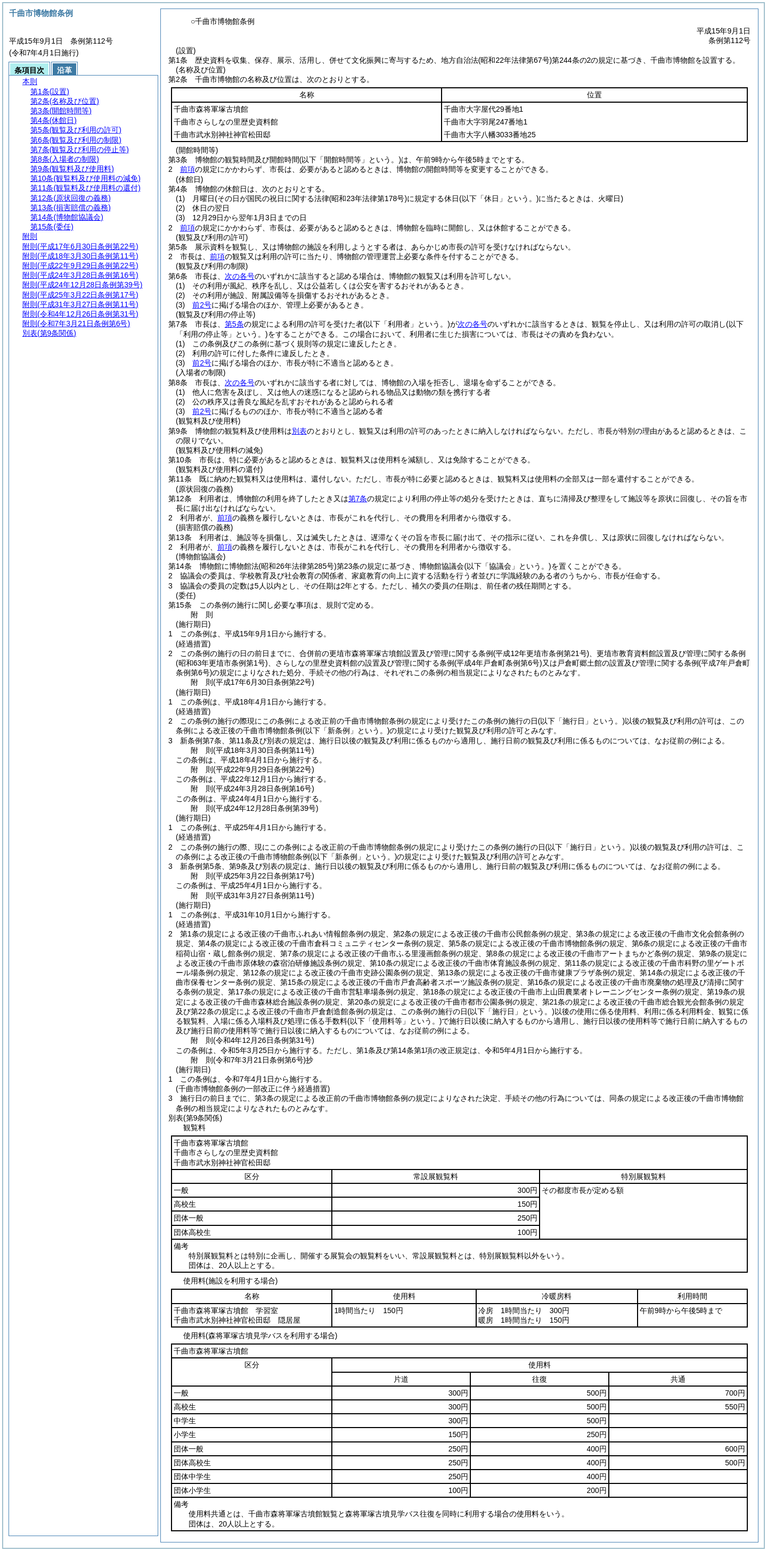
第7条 (358, 498)
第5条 (234, 324)
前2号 (201, 305)
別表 (299, 431)
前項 (187, 169)
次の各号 (240, 276)
